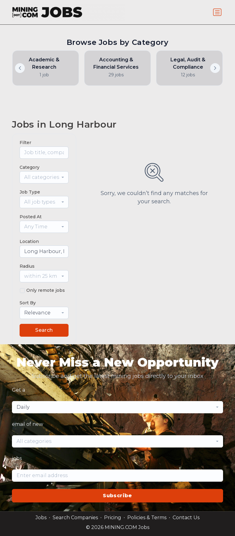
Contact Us (186, 517)
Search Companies (75, 517)
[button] (215, 68)
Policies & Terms (146, 517)
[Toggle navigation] (217, 12)
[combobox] (44, 177)
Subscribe (117, 495)
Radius (27, 266)
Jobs (41, 517)
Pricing (112, 517)
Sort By (28, 303)
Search (44, 330)
